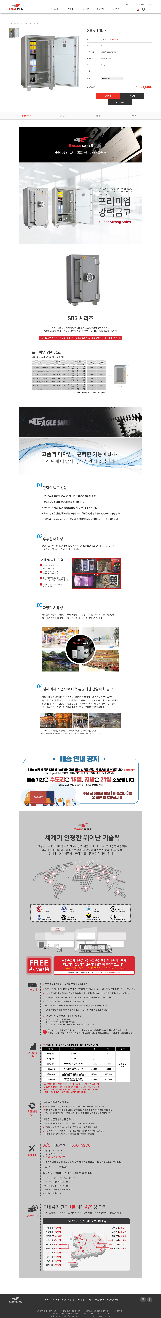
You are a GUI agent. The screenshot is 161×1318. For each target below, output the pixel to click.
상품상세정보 (26, 109)
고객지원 (115, 8)
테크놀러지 (85, 8)
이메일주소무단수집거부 (95, 1293)
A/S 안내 (62, 109)
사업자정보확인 (112, 1293)
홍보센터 (100, 8)
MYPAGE (141, 4)
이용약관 (56, 1293)
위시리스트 (141, 96)
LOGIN (127, 4)
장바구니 (120, 96)
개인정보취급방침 (68, 1293)
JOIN (134, 4)
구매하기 (98, 96)
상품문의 (98, 109)
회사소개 (54, 8)
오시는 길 (80, 1293)
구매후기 (134, 109)
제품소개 (69, 8)
